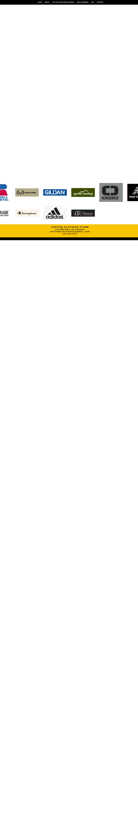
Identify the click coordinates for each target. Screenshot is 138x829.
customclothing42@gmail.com (70, 232)
